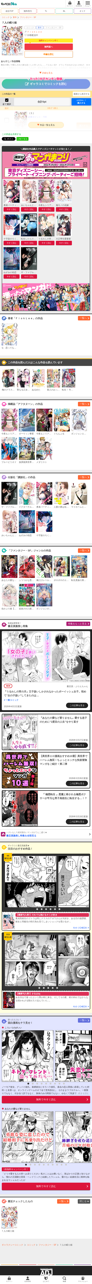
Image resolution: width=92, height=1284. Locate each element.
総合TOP (10, 11)
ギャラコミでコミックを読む (46, 82)
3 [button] (42, 909)
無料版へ (48, 47)
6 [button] (55, 909)
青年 (15, 17)
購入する (81, 101)
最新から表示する (81, 94)
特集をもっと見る (77, 623)
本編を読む (48, 54)
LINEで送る (22, 139)
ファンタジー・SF (28, 17)
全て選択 (6, 104)
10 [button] (66, 1165)
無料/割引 (28, 11)
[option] (29, 881)
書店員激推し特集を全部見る (48, 834)
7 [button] (59, 909)
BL (64, 11)
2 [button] (37, 909)
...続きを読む (83, 1093)
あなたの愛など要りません (17, 1109)
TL (46, 11)
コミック (6, 17)
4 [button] (46, 909)
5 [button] (50, 909)
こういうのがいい (13, 1028)
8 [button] (59, 1083)
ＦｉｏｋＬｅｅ (34, 32)
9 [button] (64, 1083)
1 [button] (33, 909)
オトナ (82, 11)
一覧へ (83, 318)
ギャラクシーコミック (12, 1245)
